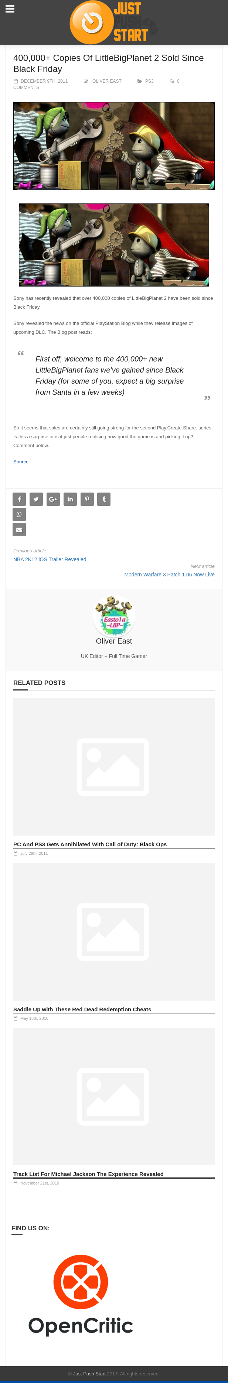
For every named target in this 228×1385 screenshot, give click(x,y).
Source (20, 461)
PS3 (149, 81)
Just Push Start (89, 1374)
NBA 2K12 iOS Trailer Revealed (49, 559)
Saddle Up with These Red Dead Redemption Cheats (82, 1009)
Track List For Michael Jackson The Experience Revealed (88, 1174)
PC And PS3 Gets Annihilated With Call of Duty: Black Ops (90, 844)
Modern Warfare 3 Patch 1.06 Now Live (169, 574)
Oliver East (106, 81)
